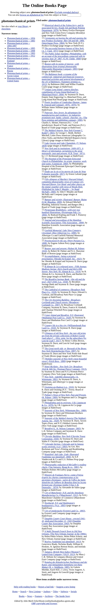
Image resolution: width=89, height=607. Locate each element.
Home (15, 591)
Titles (55, 591)
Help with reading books (25, 587)
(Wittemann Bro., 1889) (65, 410)
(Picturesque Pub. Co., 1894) (62, 212)
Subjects (64, 591)
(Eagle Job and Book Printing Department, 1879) (63, 28)
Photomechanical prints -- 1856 (21, 38)
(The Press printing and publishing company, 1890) (64, 116)
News (29, 596)
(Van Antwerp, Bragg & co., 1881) (64, 465)
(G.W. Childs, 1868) (64, 56)
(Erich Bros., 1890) (64, 360)
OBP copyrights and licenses (44, 603)
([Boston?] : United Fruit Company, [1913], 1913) (61, 553)
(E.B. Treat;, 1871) (63, 151)
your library (23, 26)
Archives (49, 596)
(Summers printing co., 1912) (63, 79)
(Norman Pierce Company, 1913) (64, 367)
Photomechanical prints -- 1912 (21, 56)
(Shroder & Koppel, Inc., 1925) (62, 257)
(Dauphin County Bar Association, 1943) (64, 521)
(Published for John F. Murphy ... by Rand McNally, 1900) (63, 185)
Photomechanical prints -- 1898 (21, 51)
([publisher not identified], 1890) (60, 455)
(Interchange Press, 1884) (64, 40)
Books (22, 596)
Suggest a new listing (65, 587)
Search (23, 591)
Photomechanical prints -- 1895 (21, 48)
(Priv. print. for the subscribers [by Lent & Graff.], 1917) (64, 337)
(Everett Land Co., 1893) (65, 511)
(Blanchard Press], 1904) (60, 92)
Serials (74, 591)
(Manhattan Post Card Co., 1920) (63, 316)
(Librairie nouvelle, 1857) (64, 172)
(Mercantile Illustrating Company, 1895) (60, 66)
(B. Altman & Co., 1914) (64, 269)
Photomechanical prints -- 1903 (21, 53)
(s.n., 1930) (63, 280)
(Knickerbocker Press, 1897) (64, 349)
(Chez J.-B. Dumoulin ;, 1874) (64, 481)
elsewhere (6, 29)
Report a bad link (46, 587)
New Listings (35, 591)
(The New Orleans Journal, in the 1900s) (64, 532)
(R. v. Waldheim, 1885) (64, 564)
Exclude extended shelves (66, 12)
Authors (47, 591)
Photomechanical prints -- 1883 (21, 41)
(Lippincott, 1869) (64, 161)
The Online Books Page (44, 5)
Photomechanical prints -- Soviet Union (18, 74)
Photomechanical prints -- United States (18, 79)
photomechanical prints (59, 20)
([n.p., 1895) (58, 504)
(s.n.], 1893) (63, 445)
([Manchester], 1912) (63, 494)
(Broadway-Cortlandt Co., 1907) (61, 302)
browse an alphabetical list (32, 15)
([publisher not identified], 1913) (63, 541)
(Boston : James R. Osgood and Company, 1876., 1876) (64, 103)
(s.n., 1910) (59, 387)
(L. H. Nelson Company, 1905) (63, 428)
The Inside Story (62, 596)
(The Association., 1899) (63, 221)
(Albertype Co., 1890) (61, 231)
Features (38, 596)
